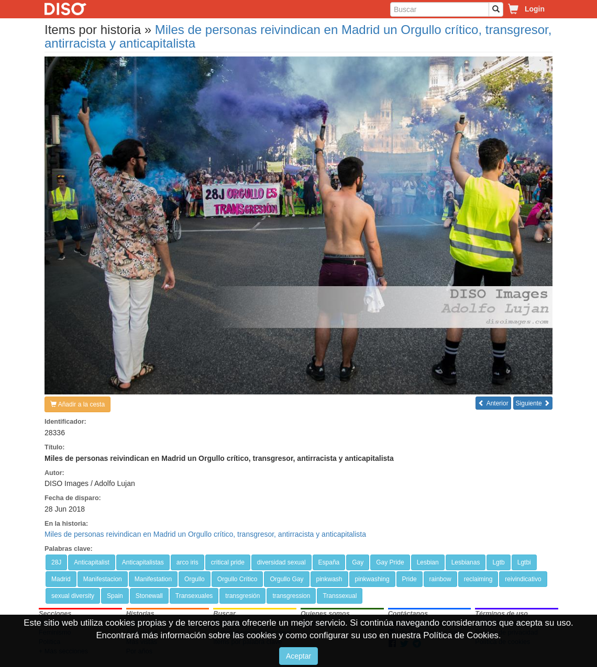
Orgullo (194, 579)
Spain (115, 596)
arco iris (187, 562)
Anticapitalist (91, 562)
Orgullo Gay (286, 579)
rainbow (440, 579)
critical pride (228, 562)
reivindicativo (523, 579)
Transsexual (340, 596)
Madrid (61, 579)
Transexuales (194, 596)
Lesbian (428, 562)
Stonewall (149, 596)
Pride (409, 579)
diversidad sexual (281, 562)
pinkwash (329, 579)
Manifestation (153, 579)
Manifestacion (102, 579)
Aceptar (298, 656)
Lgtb (498, 562)
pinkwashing (372, 579)
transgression (291, 596)
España (329, 562)
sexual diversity (72, 596)
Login (535, 9)
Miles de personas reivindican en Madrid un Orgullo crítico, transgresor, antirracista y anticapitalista (298, 36)
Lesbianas (465, 562)
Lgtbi (524, 562)
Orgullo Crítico (237, 579)
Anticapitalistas (143, 562)
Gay (357, 562)
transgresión (242, 596)
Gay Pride (390, 562)
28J (56, 562)
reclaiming (478, 579)
